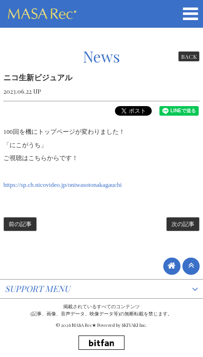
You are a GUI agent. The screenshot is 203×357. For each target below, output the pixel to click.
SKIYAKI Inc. (134, 325)
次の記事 (182, 224)
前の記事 (20, 224)
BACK (189, 56)
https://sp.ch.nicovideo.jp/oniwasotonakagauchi (62, 184)
